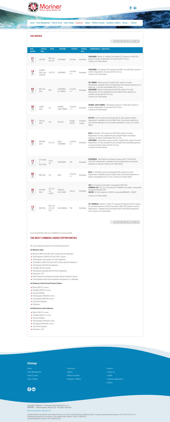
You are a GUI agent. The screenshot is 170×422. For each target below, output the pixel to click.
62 (134, 41)
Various (110, 368)
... (131, 41)
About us (111, 372)
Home (32, 23)
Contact (134, 23)
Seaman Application (115, 379)
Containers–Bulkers (113, 23)
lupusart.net (46, 411)
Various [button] (125, 23)
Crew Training (69, 23)
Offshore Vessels (98, 23)
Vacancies (79, 23)
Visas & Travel (57, 23)
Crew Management (43, 23)
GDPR (110, 375)
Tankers (87, 23)
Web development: (34, 411)
